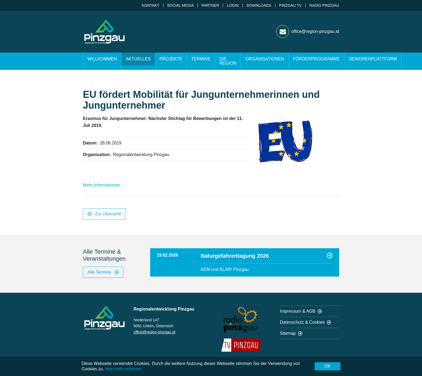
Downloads (259, 5)
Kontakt (150, 5)
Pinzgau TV (290, 5)
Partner (210, 5)
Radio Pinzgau (324, 5)
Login (233, 5)
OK (327, 366)
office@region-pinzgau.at (154, 332)
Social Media (180, 5)
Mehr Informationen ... (104, 185)
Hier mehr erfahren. (124, 369)
